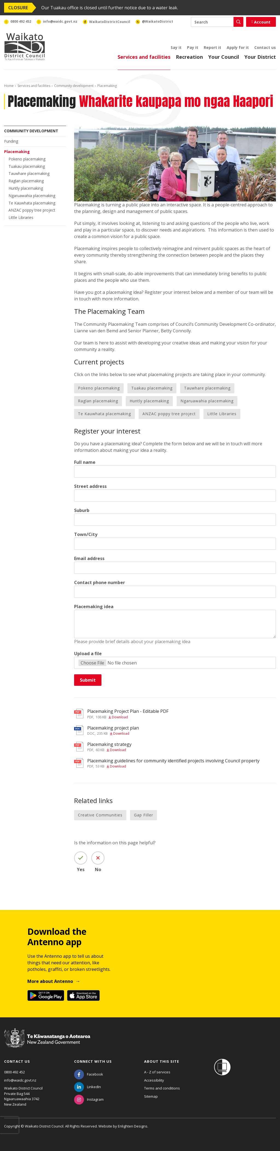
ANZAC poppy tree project (31, 210)
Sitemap (151, 1096)
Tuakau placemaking (26, 166)
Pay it (192, 47)
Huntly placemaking (25, 188)
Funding (11, 141)
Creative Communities (100, 815)
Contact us (265, 47)
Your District (260, 57)
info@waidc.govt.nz (20, 1080)
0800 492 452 (14, 1072)
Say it (176, 47)
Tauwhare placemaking (28, 173)
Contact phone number (99, 582)
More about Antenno (50, 981)
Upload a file (88, 654)
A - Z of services (157, 1072)
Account (261, 22)
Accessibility (154, 1080)
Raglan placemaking (26, 180)
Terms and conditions (162, 1088)
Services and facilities (144, 57)
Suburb (81, 510)
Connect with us (93, 1061)
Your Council (223, 57)
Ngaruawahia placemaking (31, 195)
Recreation (189, 57)
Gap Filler (143, 815)
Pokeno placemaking (26, 159)
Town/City (85, 534)
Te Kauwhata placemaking (31, 203)
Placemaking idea (93, 607)
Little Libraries (20, 217)
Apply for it (238, 47)
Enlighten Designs (132, 1126)
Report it (212, 47)
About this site (161, 1061)
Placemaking (17, 151)
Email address (89, 558)
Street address (90, 486)
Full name (84, 462)
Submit (88, 680)
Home (9, 85)
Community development (74, 85)
